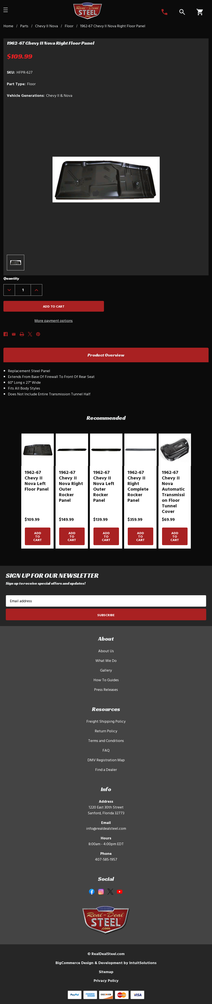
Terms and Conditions (106, 740)
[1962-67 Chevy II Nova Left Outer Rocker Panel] (106, 449)
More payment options (54, 320)
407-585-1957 (106, 859)
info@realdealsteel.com (106, 828)
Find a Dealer (106, 769)
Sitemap (106, 972)
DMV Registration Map (106, 760)
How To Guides (106, 680)
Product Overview (105, 355)
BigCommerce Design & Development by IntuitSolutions (106, 963)
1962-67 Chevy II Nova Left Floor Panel (37, 480)
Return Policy (106, 731)
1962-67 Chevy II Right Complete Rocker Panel (138, 486)
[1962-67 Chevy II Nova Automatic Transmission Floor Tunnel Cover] (174, 449)
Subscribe (106, 614)
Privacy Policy (106, 980)
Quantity (11, 278)
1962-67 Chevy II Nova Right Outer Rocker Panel (71, 486)
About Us (106, 651)
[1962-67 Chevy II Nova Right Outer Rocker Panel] (71, 449)
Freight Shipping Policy (106, 721)
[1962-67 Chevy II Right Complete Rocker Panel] (140, 449)
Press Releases (106, 689)
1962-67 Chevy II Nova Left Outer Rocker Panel (103, 486)
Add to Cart (37, 536)
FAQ (106, 750)
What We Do (106, 660)
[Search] (182, 12)
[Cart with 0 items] (199, 12)
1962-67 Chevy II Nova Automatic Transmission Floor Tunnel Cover (173, 491)
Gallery (106, 670)
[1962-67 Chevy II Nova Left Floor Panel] (37, 449)
